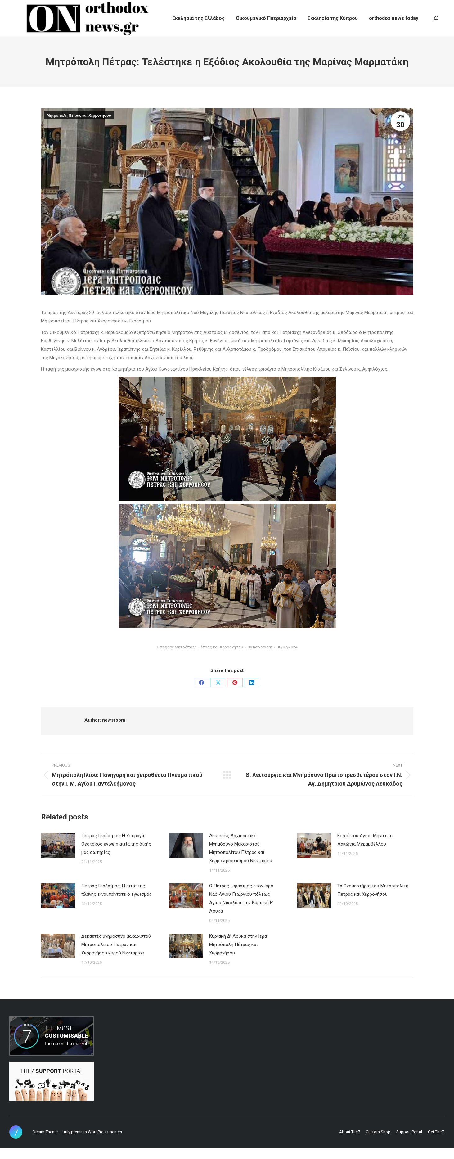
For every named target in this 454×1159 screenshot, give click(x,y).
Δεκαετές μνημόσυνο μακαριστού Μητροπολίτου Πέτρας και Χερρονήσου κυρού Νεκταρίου (116, 956)
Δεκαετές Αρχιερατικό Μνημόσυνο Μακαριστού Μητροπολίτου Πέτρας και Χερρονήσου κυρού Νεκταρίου (240, 859)
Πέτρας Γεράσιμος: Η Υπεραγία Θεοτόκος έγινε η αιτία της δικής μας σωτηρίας (116, 855)
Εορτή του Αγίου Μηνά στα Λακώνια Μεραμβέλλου (365, 851)
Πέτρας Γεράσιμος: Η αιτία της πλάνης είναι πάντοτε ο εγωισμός (116, 901)
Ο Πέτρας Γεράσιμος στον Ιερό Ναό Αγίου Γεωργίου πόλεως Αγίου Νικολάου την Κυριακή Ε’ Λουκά (241, 909)
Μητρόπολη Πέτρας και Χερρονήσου (79, 126)
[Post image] (58, 856)
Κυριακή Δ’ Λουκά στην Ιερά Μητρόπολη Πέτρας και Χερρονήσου (238, 956)
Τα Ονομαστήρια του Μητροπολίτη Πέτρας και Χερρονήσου (372, 901)
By (260, 658)
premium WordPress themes (96, 1143)
